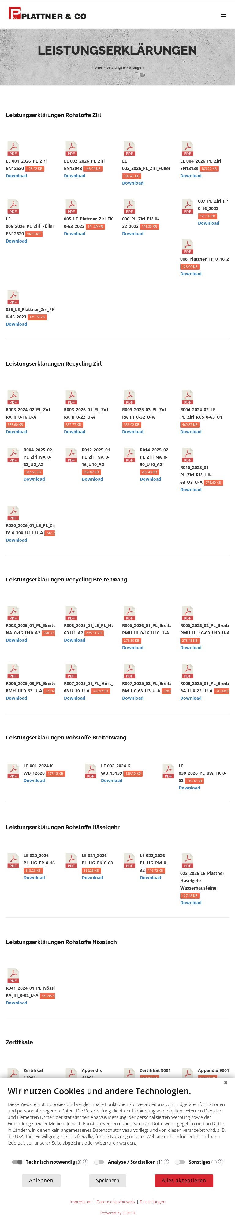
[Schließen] (225, 1082)
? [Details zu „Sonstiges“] (221, 1161)
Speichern (107, 1180)
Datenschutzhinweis (115, 1202)
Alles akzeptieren (184, 1180)
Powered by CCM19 (117, 1213)
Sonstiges (199, 1162)
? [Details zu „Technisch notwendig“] (85, 1161)
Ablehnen (41, 1180)
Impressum (80, 1202)
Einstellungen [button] (153, 1202)
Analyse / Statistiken (132, 1162)
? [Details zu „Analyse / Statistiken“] (166, 1161)
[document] (117, 1120)
